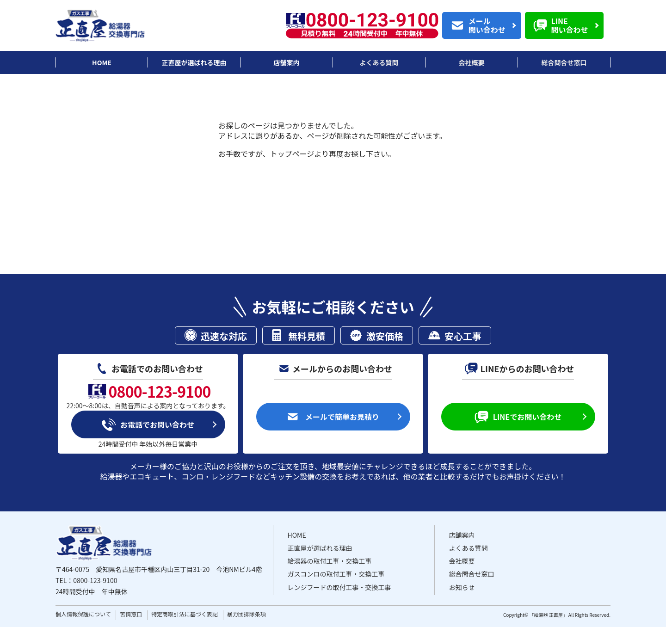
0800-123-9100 (95, 580)
